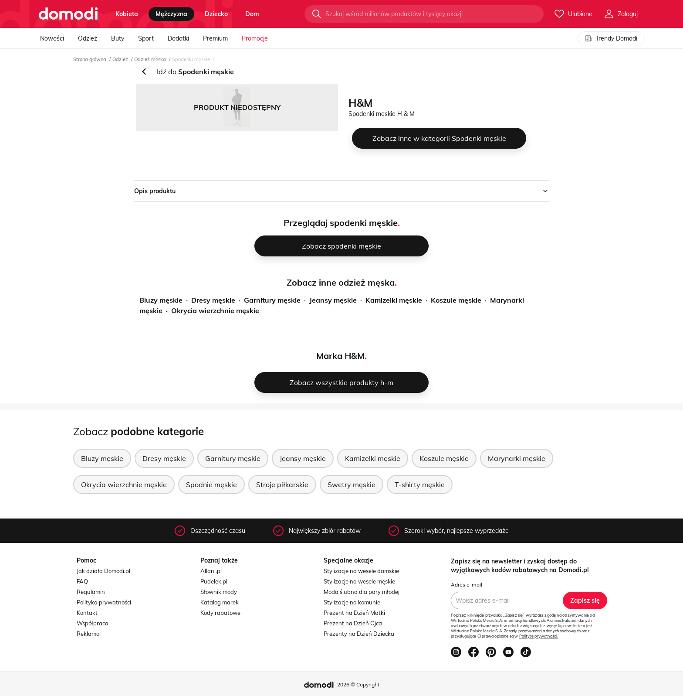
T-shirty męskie (420, 484)
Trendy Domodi (611, 38)
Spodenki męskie (191, 59)
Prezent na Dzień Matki (354, 612)
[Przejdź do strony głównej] (68, 14)
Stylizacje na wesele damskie (361, 570)
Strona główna (89, 59)
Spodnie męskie (211, 484)
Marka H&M (340, 355)
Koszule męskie (456, 300)
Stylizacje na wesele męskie (359, 581)
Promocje (255, 38)
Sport (146, 38)
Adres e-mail (466, 584)
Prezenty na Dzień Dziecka (359, 633)
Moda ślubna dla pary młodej (361, 591)
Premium (215, 38)
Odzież (87, 38)
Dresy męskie (213, 300)
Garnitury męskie (272, 300)
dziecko (216, 14)
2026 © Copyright (358, 684)
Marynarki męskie (516, 458)
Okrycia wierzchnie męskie (215, 310)
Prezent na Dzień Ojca (353, 623)
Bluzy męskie (161, 300)
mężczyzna (171, 14)
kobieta (126, 14)
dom (252, 14)
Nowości (52, 38)
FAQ (82, 581)
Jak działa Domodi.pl (103, 570)
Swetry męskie (351, 484)
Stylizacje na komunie (352, 602)
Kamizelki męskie (393, 300)
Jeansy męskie (333, 300)
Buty (117, 38)
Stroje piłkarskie (282, 484)
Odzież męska (150, 59)
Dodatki (178, 38)
